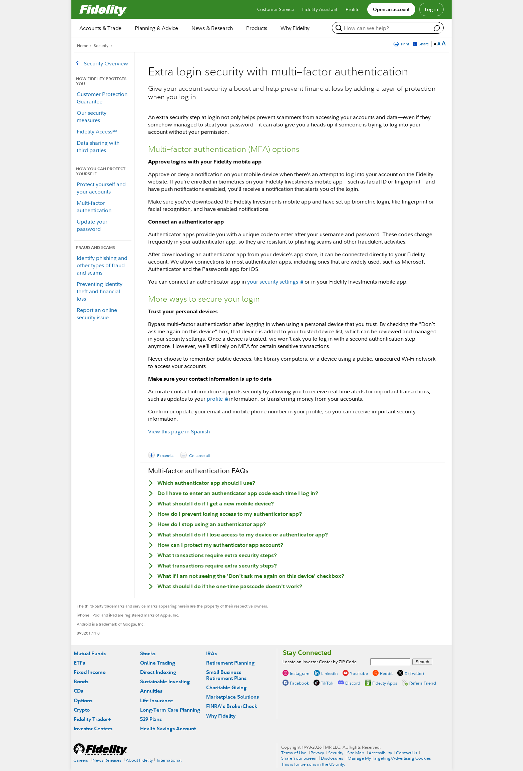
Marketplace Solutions (232, 697)
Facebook (299, 682)
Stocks (147, 653)
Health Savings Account (168, 728)
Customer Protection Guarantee (102, 97)
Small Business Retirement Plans (226, 675)
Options (83, 700)
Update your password (92, 225)
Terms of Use (293, 752)
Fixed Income (90, 672)
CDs (78, 691)
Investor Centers (93, 728)
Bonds (81, 681)
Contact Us (406, 752)
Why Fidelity (220, 716)
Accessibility (380, 752)
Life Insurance (156, 700)
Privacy (317, 752)
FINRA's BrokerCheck (231, 706)
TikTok (327, 682)
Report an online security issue (97, 313)
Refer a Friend (422, 682)
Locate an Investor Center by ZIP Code (320, 661)
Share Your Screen (299, 758)
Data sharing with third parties (98, 146)
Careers (80, 760)
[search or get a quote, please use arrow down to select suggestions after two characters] (382, 28)
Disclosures (332, 758)
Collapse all (199, 455)
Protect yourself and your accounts (101, 187)
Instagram (299, 673)
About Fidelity (139, 760)
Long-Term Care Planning (170, 710)
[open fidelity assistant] (436, 28)
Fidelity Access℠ (97, 131)
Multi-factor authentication (94, 206)
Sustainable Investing (165, 681)
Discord (352, 682)
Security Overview (106, 63)
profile (215, 398)
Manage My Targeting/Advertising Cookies (389, 758)
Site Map (355, 752)
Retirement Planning (230, 663)
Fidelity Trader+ (92, 719)
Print (405, 44)
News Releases (106, 760)
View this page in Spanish (179, 431)
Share (424, 44)
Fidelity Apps (384, 682)
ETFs (79, 663)
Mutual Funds (90, 653)
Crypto (82, 710)
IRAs (211, 653)
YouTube (359, 673)
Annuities (151, 691)
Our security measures (91, 116)
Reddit (386, 673)
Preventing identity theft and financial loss (99, 291)
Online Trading (157, 663)
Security (101, 45)
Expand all (166, 455)
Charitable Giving (226, 687)
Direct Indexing (158, 672)
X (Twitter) (414, 673)
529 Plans (151, 719)
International (169, 760)
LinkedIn (329, 673)
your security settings (272, 281)
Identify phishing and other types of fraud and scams (102, 265)
